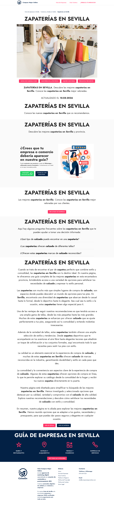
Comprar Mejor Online (32, 3)
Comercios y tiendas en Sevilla (48, 12)
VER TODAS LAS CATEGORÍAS (57, 464)
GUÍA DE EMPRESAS (65, 431)
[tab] (57, 244)
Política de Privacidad (64, 485)
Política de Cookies (63, 488)
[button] (57, 244)
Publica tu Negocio (63, 483)
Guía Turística (73, 3)
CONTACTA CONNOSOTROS (43, 179)
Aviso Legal (61, 490)
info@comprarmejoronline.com (87, 485)
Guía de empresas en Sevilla (32, 12)
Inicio (59, 477)
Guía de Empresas (61, 3)
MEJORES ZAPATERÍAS (80, 81)
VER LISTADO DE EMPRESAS (57, 217)
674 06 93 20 (83, 479)
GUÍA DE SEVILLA (48, 431)
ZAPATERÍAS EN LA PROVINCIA (59, 81)
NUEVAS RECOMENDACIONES (36, 81)
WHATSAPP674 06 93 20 (27, 179)
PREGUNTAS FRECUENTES (57, 86)
